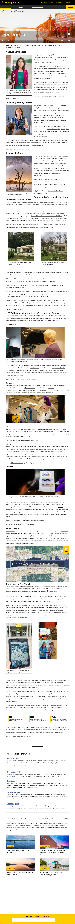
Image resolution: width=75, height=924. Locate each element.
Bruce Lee (60, 507)
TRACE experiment (17, 309)
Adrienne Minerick (52, 129)
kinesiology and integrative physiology (28, 370)
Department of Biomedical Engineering (17, 431)
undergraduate (48, 823)
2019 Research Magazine (12, 11)
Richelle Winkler (38, 66)
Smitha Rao (9, 390)
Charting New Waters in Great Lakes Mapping (21, 844)
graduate (57, 823)
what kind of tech (14, 379)
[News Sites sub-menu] (58, 7)
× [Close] (65, 916)
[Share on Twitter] (62, 40)
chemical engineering (13, 512)
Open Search (73, 3)
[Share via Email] (69, 40)
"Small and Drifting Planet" (55, 191)
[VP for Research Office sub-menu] (43, 7)
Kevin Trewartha (34, 368)
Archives (21, 7)
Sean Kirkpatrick (46, 429)
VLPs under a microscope (18, 463)
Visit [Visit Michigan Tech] (49, 2)
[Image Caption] (69, 34)
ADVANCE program (24, 149)
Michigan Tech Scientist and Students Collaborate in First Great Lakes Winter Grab (54, 845)
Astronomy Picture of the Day (50, 158)
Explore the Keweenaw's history (15, 736)
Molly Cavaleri (60, 213)
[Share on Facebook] (58, 40)
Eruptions (11, 781)
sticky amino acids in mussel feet (25, 524)
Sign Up (59, 920)
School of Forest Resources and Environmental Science (46, 216)
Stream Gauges (13, 792)
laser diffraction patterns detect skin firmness (25, 440)
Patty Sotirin (61, 129)
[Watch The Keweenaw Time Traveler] (66, 549)
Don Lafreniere (10, 531)
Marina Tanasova (30, 388)
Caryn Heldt (38, 509)
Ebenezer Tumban (41, 449)
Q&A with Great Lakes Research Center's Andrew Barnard (21, 867)
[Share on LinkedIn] (65, 40)
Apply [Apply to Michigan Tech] (52, 2)
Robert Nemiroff (38, 156)
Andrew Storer (42, 131)
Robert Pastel (35, 605)
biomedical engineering (33, 390)
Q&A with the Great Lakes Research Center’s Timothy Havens (54, 867)
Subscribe (70, 7)
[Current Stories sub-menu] (9, 7)
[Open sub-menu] (64, 2)
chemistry (51, 388)
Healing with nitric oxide (13, 520)
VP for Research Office (37, 7)
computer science (58, 605)
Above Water (12, 758)
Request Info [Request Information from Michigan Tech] (44, 2)
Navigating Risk (13, 772)
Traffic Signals (13, 803)
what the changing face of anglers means (50, 96)
